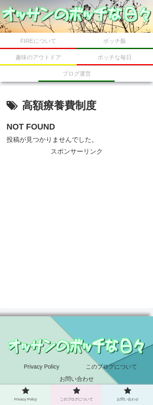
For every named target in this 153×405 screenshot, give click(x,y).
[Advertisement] (76, 215)
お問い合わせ (77, 379)
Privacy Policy (41, 366)
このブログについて (111, 366)
